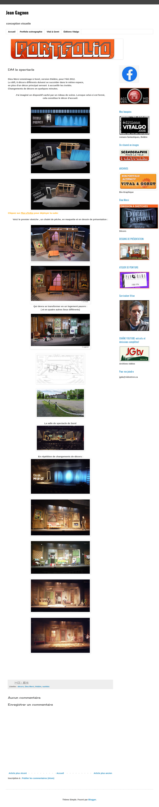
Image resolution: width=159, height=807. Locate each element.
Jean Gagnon (17, 12)
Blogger (92, 799)
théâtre (38, 687)
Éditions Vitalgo (71, 32)
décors (21, 687)
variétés (45, 687)
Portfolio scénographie (31, 32)
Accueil (11, 32)
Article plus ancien (103, 773)
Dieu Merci (29, 687)
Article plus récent (18, 773)
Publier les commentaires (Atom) (38, 778)
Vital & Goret (53, 32)
